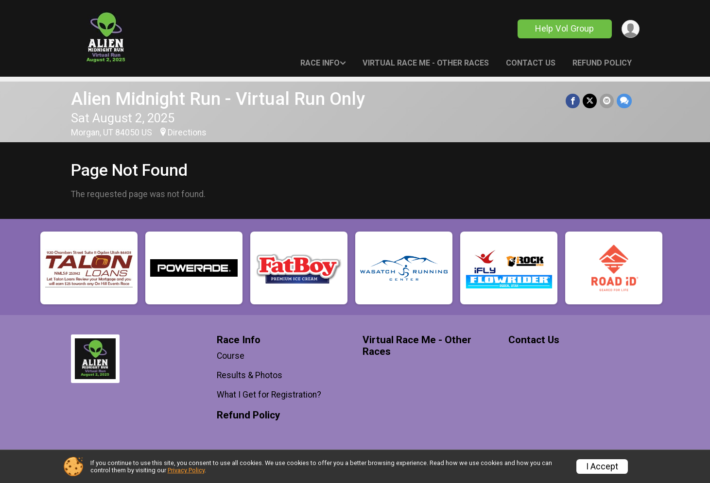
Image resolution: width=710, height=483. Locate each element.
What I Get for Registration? (269, 395)
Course (230, 356)
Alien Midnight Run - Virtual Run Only (218, 98)
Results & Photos (249, 375)
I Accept (602, 466)
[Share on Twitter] (590, 101)
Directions (187, 132)
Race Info (320, 62)
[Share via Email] (607, 101)
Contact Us (530, 62)
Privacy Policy (186, 470)
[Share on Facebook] (573, 101)
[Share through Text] (624, 101)
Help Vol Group (564, 28)
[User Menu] (631, 29)
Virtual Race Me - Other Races (426, 62)
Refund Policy (602, 62)
